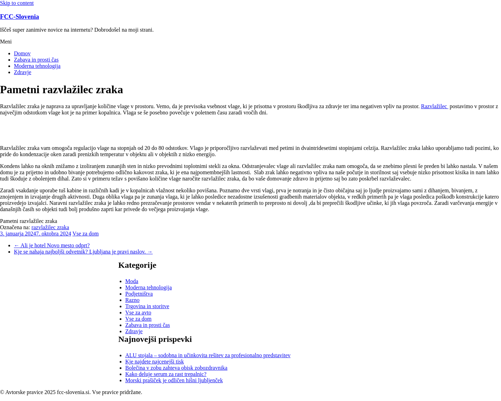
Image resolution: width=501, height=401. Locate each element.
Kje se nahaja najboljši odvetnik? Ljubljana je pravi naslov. (83, 252)
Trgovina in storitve (147, 306)
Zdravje (22, 72)
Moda (131, 281)
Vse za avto (138, 312)
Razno (132, 300)
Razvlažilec (434, 106)
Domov (22, 53)
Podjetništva (139, 294)
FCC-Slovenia (19, 16)
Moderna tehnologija (37, 66)
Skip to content (17, 3)
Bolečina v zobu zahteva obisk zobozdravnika (176, 368)
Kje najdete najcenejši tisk (154, 361)
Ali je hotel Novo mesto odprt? (52, 245)
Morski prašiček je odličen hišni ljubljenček (174, 380)
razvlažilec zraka (50, 227)
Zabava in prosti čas (36, 60)
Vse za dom (85, 233)
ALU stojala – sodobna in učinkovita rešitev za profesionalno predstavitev (208, 355)
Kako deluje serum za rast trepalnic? (165, 374)
